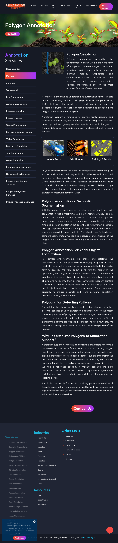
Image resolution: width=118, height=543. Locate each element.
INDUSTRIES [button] (65, 6)
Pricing (68, 464)
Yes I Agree (19, 538)
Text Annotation (14, 152)
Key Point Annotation (17, 145)
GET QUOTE (105, 6)
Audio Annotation (15, 159)
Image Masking (14, 117)
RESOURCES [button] (91, 6)
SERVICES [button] (43, 6)
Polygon (10, 75)
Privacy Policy (71, 455)
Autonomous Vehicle (16, 103)
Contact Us (12, 34)
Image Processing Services (20, 201)
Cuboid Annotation (16, 124)
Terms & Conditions (73, 460)
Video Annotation (15, 138)
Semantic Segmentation (19, 131)
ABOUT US (54, 7)
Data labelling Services (18, 173)
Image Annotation (15, 110)
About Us (69, 446)
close (31, 521)
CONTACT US (78, 7)
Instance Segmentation (18, 166)
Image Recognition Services (16, 193)
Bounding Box (13, 68)
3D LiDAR (11, 82)
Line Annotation (14, 96)
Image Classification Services (16, 182)
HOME (33, 6)
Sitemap (68, 469)
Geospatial (12, 89)
